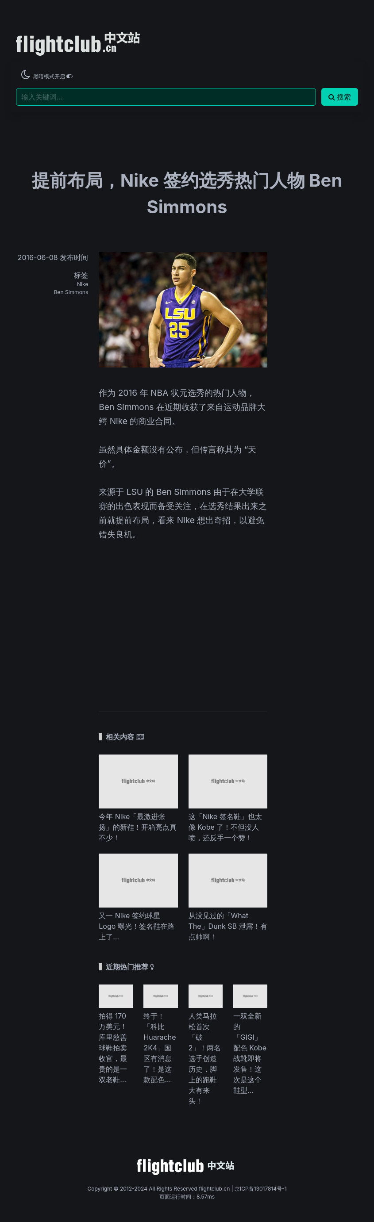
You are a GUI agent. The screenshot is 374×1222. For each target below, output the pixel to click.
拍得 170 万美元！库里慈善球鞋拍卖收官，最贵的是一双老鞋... (113, 1047)
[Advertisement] (183, 620)
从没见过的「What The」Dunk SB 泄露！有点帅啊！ (228, 926)
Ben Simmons (71, 292)
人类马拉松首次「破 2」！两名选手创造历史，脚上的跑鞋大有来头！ (205, 1058)
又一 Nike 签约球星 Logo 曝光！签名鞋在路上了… (136, 926)
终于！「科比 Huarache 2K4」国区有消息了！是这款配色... (159, 1047)
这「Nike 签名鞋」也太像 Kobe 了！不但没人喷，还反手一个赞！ (225, 827)
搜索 (339, 96)
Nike (82, 284)
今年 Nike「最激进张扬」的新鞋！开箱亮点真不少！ (138, 827)
